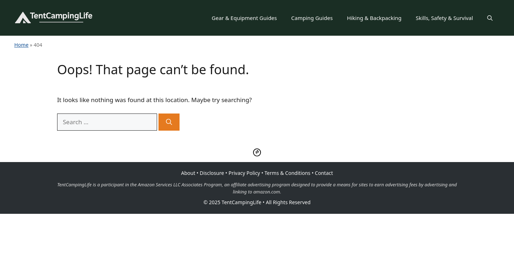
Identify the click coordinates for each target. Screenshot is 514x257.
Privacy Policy (244, 173)
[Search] (169, 122)
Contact (324, 173)
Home (21, 44)
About (188, 173)
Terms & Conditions (287, 173)
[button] (490, 18)
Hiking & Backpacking (374, 17)
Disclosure (212, 173)
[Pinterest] (257, 153)
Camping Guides (312, 17)
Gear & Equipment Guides (244, 17)
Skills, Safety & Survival (444, 17)
